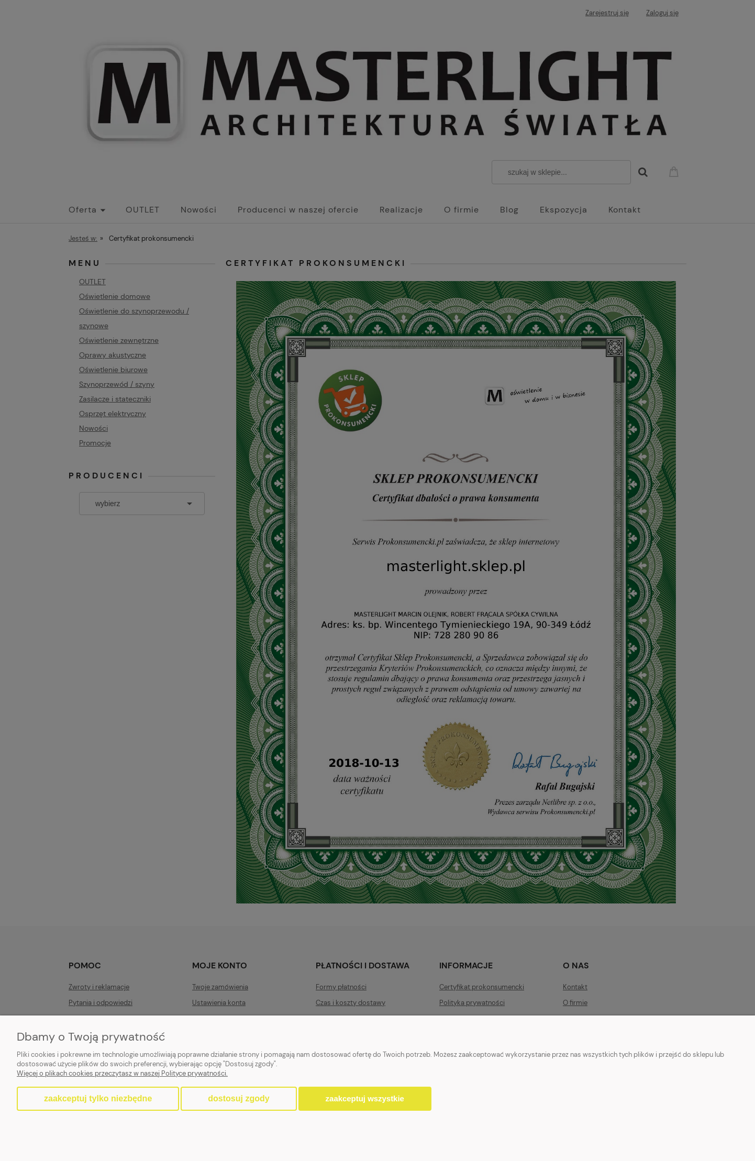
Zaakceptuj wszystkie (365, 1098)
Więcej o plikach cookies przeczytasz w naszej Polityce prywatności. (122, 1073)
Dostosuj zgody (238, 1098)
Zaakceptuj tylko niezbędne (98, 1098)
